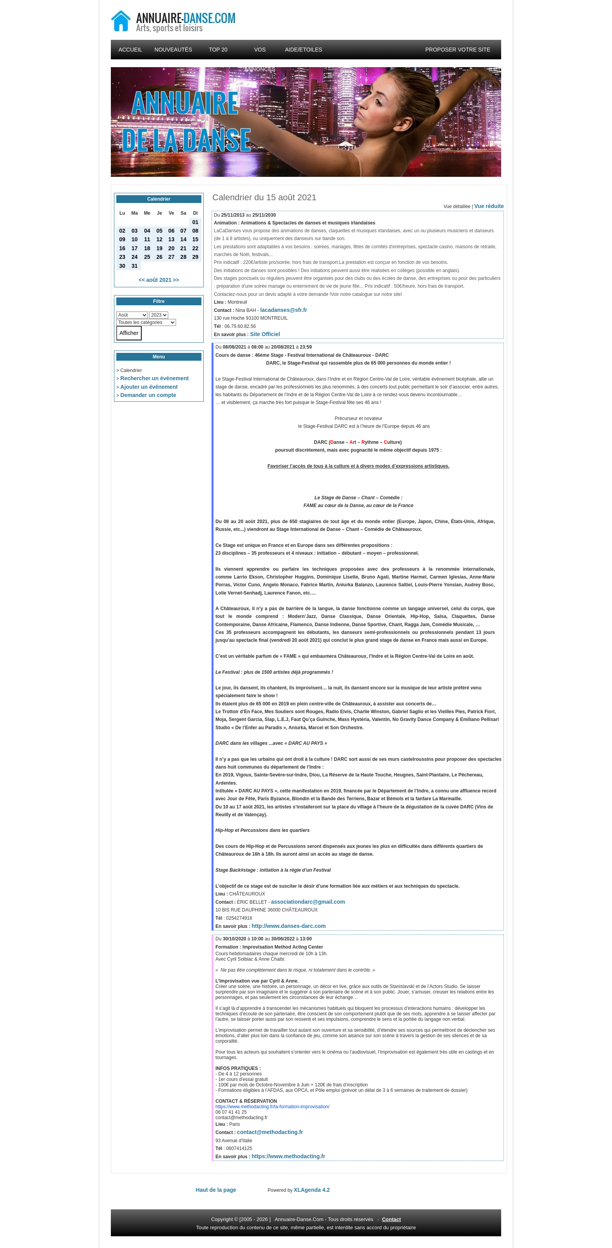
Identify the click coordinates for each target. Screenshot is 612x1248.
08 (195, 231)
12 (160, 239)
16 (122, 248)
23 (122, 257)
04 (147, 231)
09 (122, 239)
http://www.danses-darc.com (289, 926)
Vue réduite (489, 206)
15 (195, 239)
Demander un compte (148, 395)
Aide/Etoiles (303, 49)
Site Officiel (265, 334)
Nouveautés (173, 49)
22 (195, 248)
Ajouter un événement (149, 387)
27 (171, 257)
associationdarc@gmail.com (308, 902)
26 (160, 257)
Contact (391, 1219)
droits (346, 1219)
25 (147, 257)
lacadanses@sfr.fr (283, 310)
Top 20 (218, 49)
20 (171, 248)
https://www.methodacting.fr (288, 1156)
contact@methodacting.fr (270, 1132)
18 (147, 248)
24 (135, 257)
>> (176, 280)
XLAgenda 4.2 (312, 1190)
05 (160, 231)
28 (183, 257)
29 (195, 257)
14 (183, 239)
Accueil (130, 49)
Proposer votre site (457, 49)
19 (160, 248)
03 (135, 231)
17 (135, 248)
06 (171, 231)
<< (142, 280)
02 (122, 231)
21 (183, 248)
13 (171, 239)
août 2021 (159, 280)
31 (135, 266)
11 (147, 239)
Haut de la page (216, 1190)
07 (183, 231)
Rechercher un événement (154, 378)
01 (195, 222)
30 (122, 266)
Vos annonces (259, 52)
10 (135, 239)
